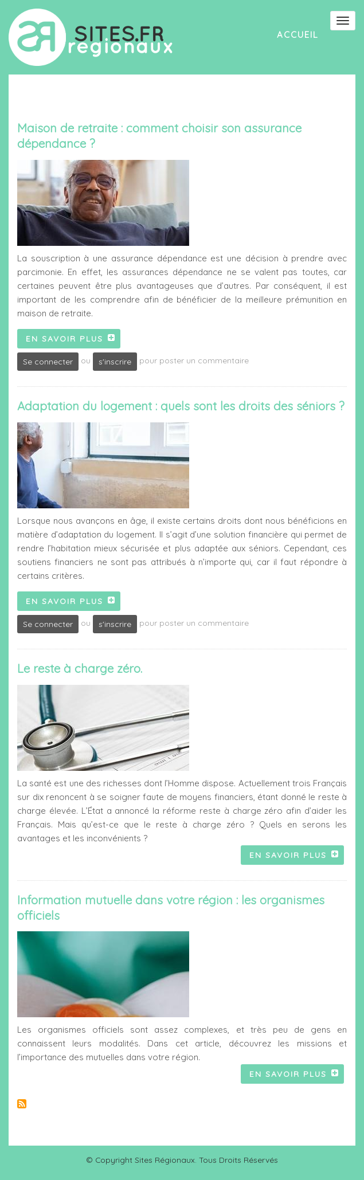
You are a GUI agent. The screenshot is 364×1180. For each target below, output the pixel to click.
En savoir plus (73, 340)
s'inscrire (115, 361)
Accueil (298, 34)
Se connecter (48, 361)
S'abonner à (21, 1103)
